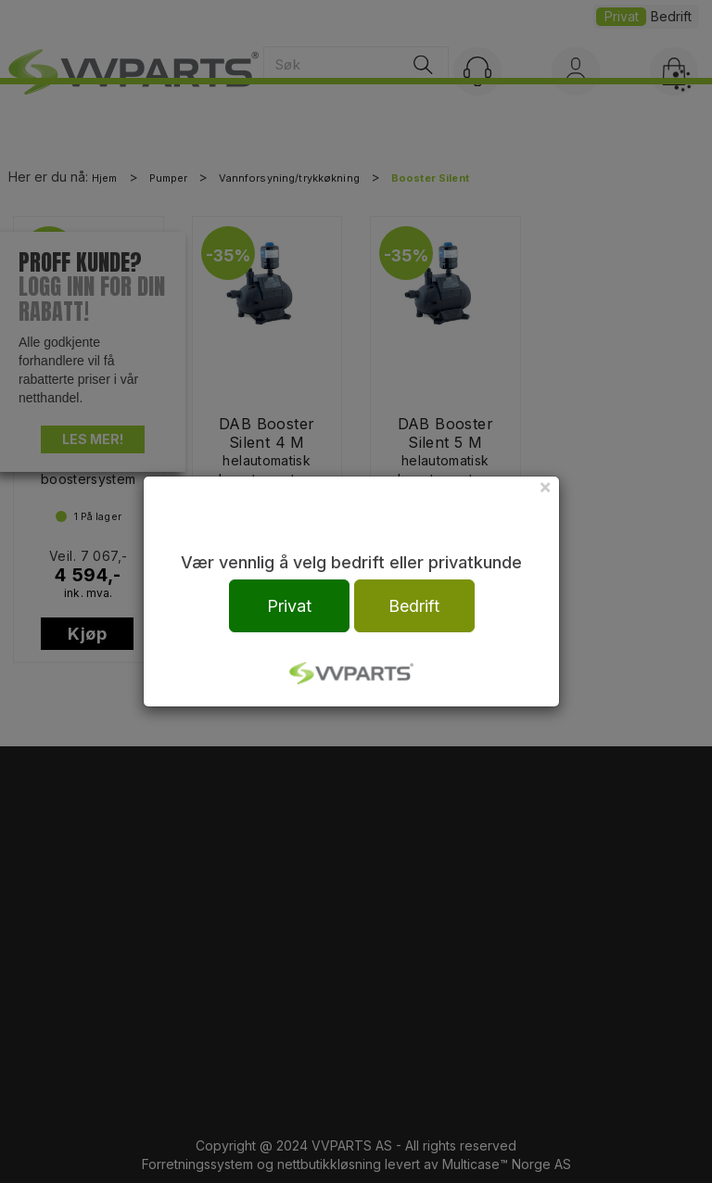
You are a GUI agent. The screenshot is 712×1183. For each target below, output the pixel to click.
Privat (289, 606)
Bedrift (413, 606)
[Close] (545, 486)
